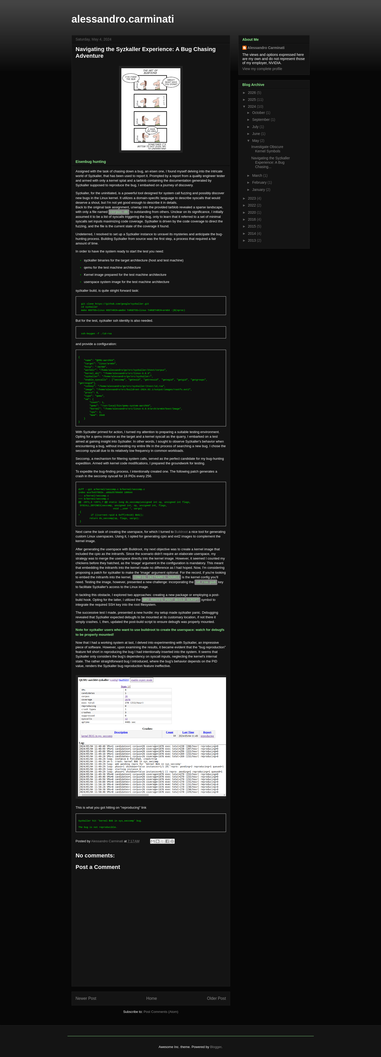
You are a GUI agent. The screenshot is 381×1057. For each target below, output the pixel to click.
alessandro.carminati (123, 19)
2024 (252, 106)
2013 (252, 240)
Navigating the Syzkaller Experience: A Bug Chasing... (270, 162)
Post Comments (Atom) (161, 1012)
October (259, 113)
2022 (252, 205)
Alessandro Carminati (266, 48)
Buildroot (181, 532)
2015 (252, 226)
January (259, 190)
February (260, 182)
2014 (252, 233)
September (261, 120)
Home (151, 998)
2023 (252, 198)
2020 (252, 212)
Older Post (216, 998)
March (257, 175)
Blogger (215, 1047)
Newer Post (86, 998)
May (256, 141)
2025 (252, 99)
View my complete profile (262, 69)
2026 (252, 93)
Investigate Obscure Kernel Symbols (267, 149)
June (256, 134)
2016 (252, 219)
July (256, 127)
